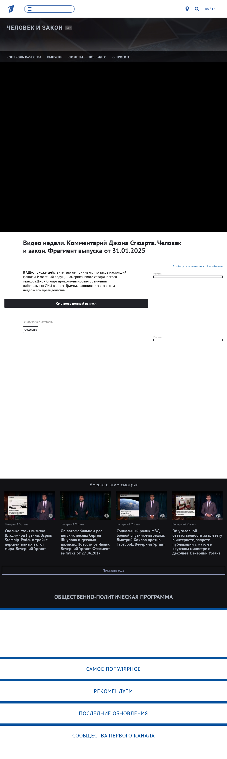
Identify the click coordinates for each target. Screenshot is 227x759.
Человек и (34, 27)
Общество (30, 329)
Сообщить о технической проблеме (198, 266)
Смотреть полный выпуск (76, 303)
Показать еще (113, 570)
